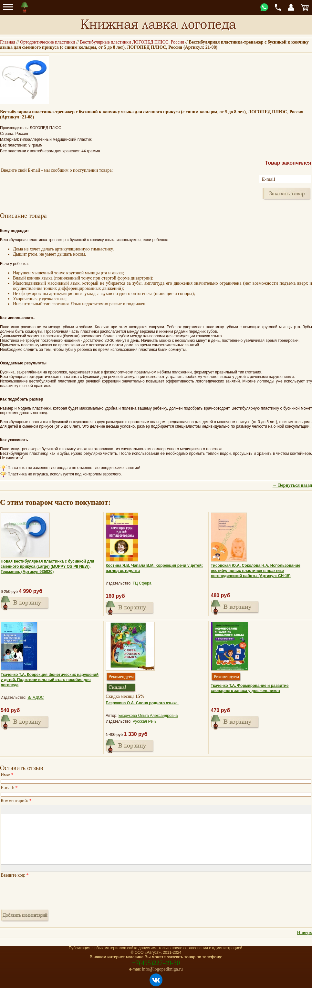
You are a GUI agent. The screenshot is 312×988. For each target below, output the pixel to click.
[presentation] (50, 891)
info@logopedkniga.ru (162, 969)
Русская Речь (145, 721)
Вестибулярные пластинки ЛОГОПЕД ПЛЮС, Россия (132, 42)
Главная (7, 42)
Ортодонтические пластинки (47, 42)
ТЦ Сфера (142, 583)
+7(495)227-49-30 (156, 962)
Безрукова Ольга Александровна (148, 715)
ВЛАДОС (35, 697)
